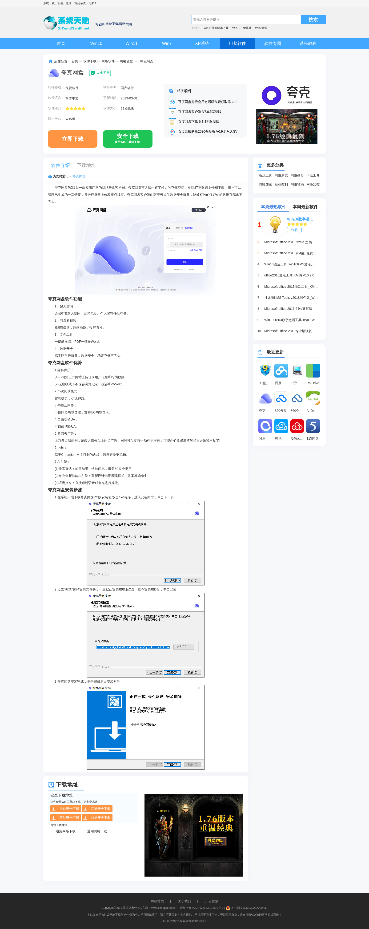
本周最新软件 (305, 207)
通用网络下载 (66, 831)
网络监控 (313, 184)
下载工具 (313, 175)
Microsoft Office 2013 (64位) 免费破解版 (291, 253)
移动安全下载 (65, 817)
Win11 (131, 43)
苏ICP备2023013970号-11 (208, 907)
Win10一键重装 (242, 28)
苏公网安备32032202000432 (246, 907)
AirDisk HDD (314, 411)
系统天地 (85, 3)
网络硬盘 (126, 61)
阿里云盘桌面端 (266, 438)
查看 (294, 230)
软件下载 (89, 61)
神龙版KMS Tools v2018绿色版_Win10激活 (291, 297)
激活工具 (265, 175)
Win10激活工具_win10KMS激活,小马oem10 (291, 264)
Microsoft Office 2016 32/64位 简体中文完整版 (291, 242)
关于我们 (184, 901)
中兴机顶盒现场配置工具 (298, 383)
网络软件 (108, 61)
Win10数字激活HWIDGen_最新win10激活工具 (301, 219)
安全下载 (127, 140)
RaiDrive (313, 383)
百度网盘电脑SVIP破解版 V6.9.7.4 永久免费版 (282, 383)
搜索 (313, 19)
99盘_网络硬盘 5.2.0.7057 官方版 (266, 383)
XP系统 (202, 43)
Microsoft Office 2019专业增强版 (288, 331)
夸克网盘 (79, 176)
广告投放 (211, 901)
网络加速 (265, 184)
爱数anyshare (298, 438)
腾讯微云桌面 (282, 438)
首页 (61, 43)
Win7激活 (261, 28)
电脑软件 (237, 43)
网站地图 (157, 901)
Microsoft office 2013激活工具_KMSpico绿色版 (291, 286)
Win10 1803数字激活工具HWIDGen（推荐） (291, 320)
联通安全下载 (97, 809)
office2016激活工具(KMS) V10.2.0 (289, 275)
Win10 (96, 43)
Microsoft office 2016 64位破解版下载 (291, 309)
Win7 (167, 43)
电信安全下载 (65, 809)
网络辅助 (297, 184)
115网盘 (313, 438)
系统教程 (308, 43)
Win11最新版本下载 (216, 28)
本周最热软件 (273, 207)
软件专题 (272, 43)
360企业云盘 (298, 411)
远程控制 (281, 184)
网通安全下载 (97, 817)
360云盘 (281, 411)
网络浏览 (281, 175)
